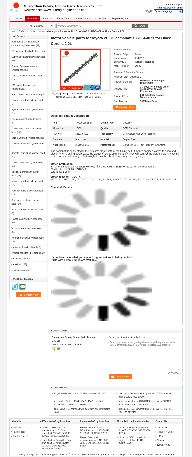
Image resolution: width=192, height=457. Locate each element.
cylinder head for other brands (26, 253)
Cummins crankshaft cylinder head (28, 57)
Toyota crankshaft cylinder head (27, 219)
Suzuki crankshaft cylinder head (27, 209)
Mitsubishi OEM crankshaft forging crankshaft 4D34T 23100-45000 (131, 440)
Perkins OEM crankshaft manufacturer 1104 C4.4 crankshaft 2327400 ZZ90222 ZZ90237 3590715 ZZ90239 (56, 431)
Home (19, 18)
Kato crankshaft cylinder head (26, 138)
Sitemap (161, 440)
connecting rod (18, 258)
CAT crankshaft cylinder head (25, 51)
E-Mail (160, 436)
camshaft (32, 31)
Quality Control (82, 18)
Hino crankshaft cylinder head (26, 94)
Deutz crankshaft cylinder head (26, 75)
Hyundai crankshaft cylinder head (27, 109)
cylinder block (18, 270)
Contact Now (126, 107)
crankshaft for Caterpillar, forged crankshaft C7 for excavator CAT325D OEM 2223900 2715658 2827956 (57, 444)
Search (142, 26)
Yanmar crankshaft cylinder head (27, 238)
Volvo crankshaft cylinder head (26, 228)
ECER (171, 454)
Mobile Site (163, 445)
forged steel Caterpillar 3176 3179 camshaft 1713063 (80, 393)
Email (180, 7)
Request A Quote (166, 7)
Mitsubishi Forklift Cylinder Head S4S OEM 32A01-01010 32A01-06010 (134, 430)
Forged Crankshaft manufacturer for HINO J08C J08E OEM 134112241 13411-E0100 (95, 441)
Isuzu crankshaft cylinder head (26, 119)
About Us (47, 18)
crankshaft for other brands (24, 247)
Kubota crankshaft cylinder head (27, 162)
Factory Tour (63, 18)
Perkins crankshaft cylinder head (27, 190)
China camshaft (41, 454)
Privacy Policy (25, 454)
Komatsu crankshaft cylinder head (28, 153)
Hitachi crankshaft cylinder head (27, 100)
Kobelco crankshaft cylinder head (27, 143)
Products (32, 18)
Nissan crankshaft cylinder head (27, 181)
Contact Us (100, 18)
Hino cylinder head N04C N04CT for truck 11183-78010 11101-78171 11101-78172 (94, 430)
